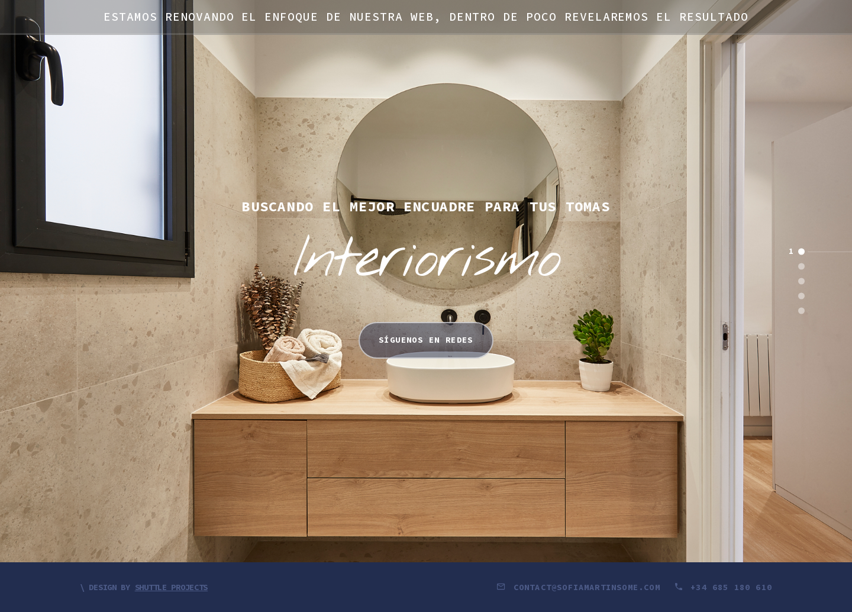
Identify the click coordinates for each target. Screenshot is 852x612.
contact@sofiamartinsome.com (581, 587)
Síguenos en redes (426, 339)
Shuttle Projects (171, 587)
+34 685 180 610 (723, 587)
